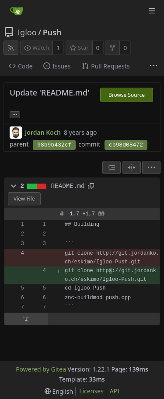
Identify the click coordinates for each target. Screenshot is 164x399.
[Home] (16, 11)
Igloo (27, 32)
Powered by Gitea (41, 369)
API (114, 391)
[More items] (154, 66)
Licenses (91, 391)
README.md (68, 186)
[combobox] (111, 167)
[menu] (151, 167)
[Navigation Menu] (152, 11)
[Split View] (131, 167)
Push (52, 32)
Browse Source (126, 95)
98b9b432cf (54, 145)
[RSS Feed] (10, 48)
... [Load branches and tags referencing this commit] (14, 114)
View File (24, 198)
